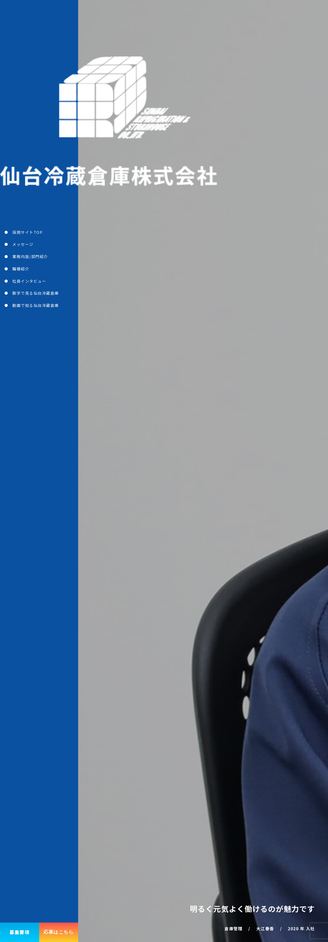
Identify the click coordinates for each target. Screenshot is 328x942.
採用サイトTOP (27, 232)
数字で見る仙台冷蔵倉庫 (35, 293)
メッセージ (23, 244)
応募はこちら (59, 932)
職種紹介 (20, 268)
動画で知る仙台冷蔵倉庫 (35, 305)
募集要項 (19, 932)
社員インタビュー (29, 281)
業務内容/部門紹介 (30, 256)
